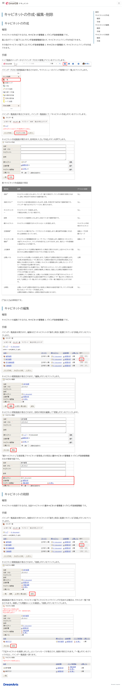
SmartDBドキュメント (15, 3)
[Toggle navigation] (119, 3)
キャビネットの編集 (102, 25)
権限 (98, 18)
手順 (98, 22)
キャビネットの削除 (102, 35)
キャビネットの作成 (102, 15)
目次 (97, 12)
